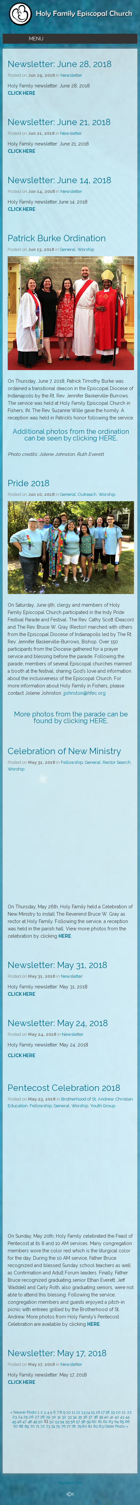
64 (116, 1421)
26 (31, 1417)
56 (73, 1421)
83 (101, 1426)
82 (96, 1426)
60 (94, 1421)
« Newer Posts (23, 1412)
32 (64, 1417)
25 (25, 1417)
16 (98, 1412)
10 (68, 1412)
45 (14, 1421)
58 (83, 1421)
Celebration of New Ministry (64, 751)
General (68, 249)
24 (20, 1417)
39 (101, 1417)
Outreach (87, 494)
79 (79, 1426)
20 (118, 1412)
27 (37, 1417)
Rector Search (117, 762)
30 (53, 1417)
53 (57, 1421)
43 (122, 1417)
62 (105, 1421)
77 (68, 1426)
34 (75, 1417)
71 (37, 1426)
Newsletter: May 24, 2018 (58, 1023)
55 (67, 1421)
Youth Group (102, 1105)
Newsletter (71, 75)
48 (30, 1421)
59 (89, 1421)
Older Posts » (116, 1426)
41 (112, 1417)
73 (48, 1426)
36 (85, 1417)
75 (58, 1426)
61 (100, 1421)
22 (129, 1412)
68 (21, 1426)
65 (122, 1421)
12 (78, 1412)
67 (15, 1426)
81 (90, 1426)
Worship (86, 249)
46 (19, 1421)
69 (26, 1426)
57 (78, 1421)
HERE (107, 438)
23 (14, 1417)
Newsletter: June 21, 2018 (59, 122)
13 (83, 1412)
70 (32, 1426)
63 (111, 1421)
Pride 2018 (28, 483)
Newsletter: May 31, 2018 (57, 965)
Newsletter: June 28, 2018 (60, 64)
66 (127, 1421)
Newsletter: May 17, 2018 (57, 1353)
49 (35, 1421)
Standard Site (70, 1483)
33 (69, 1417)
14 (88, 1412)
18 (108, 1412)
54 (62, 1421)
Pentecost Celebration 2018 (64, 1088)
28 (42, 1417)
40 (106, 1417)
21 (124, 1412)
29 (48, 1417)
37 (90, 1417)
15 (93, 1412)
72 (42, 1426)
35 (80, 1417)
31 (59, 1417)
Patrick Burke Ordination (57, 238)
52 (51, 1421)
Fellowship (72, 762)
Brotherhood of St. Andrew (87, 1099)
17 (103, 1412)
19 (113, 1412)
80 (84, 1426)
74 (53, 1426)
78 (74, 1426)
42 (117, 1417)
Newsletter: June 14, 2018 (59, 180)
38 (96, 1417)
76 (63, 1426)
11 (73, 1412)
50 (40, 1421)
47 (24, 1421)
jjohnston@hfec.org (84, 693)
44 (127, 1417)
